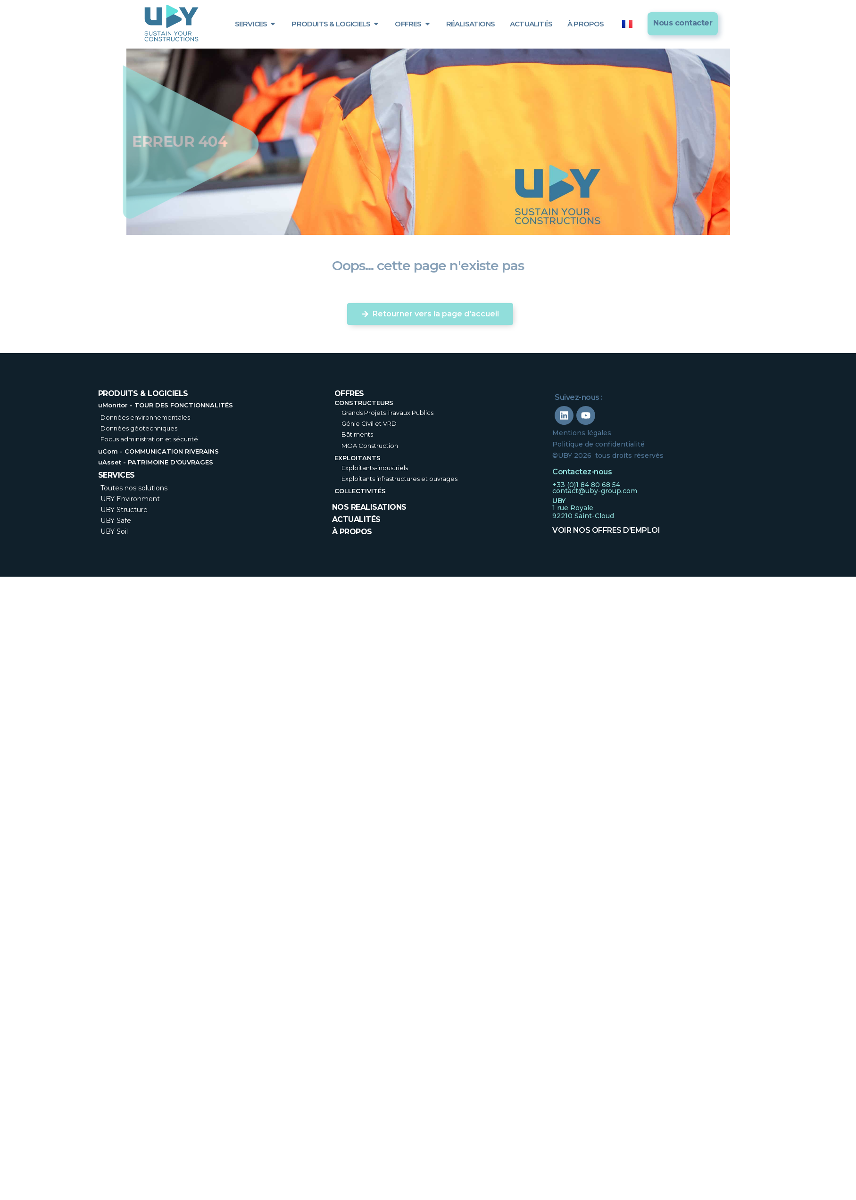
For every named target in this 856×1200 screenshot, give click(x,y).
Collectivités (360, 491)
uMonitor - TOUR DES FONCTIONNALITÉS (165, 405)
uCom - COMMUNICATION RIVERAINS (158, 451)
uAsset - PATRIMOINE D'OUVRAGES (155, 462)
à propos (352, 531)
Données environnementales (145, 417)
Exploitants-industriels (374, 468)
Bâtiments (357, 434)
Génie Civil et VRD (369, 423)
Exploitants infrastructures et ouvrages (399, 478)
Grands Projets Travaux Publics (387, 412)
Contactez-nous (582, 471)
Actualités (356, 519)
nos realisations (369, 507)
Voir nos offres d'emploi (606, 530)
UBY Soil (114, 531)
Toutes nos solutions (133, 488)
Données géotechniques (138, 428)
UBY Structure (124, 509)
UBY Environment (130, 499)
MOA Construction (369, 445)
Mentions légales (581, 433)
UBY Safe (115, 520)
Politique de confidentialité (598, 444)
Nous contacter (682, 22)
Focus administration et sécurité (149, 439)
